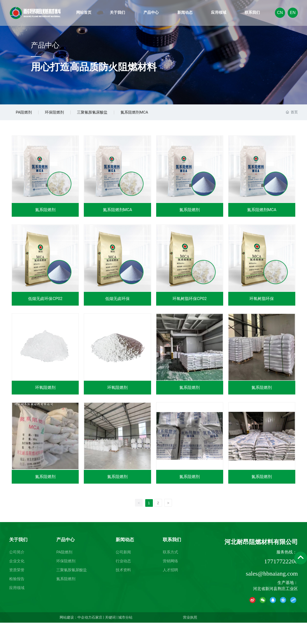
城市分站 (125, 622)
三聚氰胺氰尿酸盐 (101, 114)
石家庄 (97, 622)
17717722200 (281, 565)
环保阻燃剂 (59, 114)
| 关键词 (109, 622)
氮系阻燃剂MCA (147, 114)
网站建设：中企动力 (76, 622)
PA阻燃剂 (25, 114)
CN (280, 12)
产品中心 (45, 45)
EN (293, 12)
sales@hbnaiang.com (272, 578)
